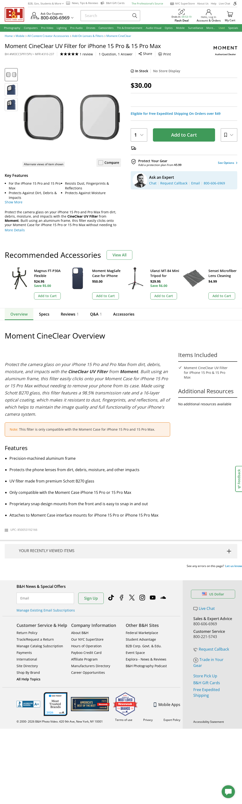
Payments (24, 626)
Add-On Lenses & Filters (88, 36)
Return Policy (27, 606)
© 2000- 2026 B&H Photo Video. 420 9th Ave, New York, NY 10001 (60, 695)
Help (213, 3)
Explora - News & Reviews (146, 633)
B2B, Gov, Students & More (46, 3)
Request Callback (211, 607)
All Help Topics (28, 653)
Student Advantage (141, 613)
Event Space (135, 626)
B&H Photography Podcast (146, 639)
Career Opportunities (88, 646)
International (27, 633)
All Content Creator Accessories (48, 36)
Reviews (70, 314)
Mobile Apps (167, 678)
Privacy (148, 694)
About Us (202, 3)
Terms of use (123, 694)
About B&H (79, 606)
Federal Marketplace (142, 606)
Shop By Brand (28, 646)
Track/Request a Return (35, 613)
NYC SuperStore (182, 3)
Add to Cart (184, 135)
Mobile (20, 36)
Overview (19, 314)
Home (9, 36)
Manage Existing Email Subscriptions (46, 584)
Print (124, 54)
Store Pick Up (205, 633)
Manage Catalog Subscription (40, 619)
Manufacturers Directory (90, 639)
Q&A (94, 314)
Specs (44, 314)
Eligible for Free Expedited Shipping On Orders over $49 (175, 114)
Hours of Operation (86, 619)
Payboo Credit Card (86, 626)
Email (24, 572)
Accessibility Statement (208, 695)
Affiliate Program (84, 633)
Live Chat (224, 3)
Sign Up (91, 572)
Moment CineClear (118, 36)
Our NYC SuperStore (87, 613)
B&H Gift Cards (206, 640)
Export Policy (172, 694)
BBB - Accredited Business (28, 677)
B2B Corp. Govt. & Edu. (144, 619)
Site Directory (27, 639)
